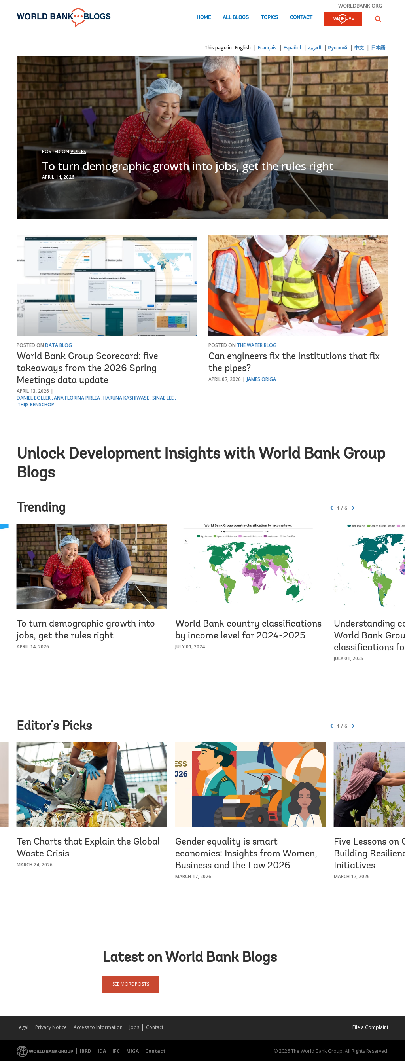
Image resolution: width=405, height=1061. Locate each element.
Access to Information (98, 1027)
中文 (359, 47)
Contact (301, 17)
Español (292, 47)
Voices (78, 151)
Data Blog (58, 345)
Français (267, 47)
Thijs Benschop (35, 404)
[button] (378, 18)
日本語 (378, 47)
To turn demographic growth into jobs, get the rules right (187, 165)
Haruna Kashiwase (126, 397)
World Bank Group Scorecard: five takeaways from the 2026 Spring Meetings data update (87, 368)
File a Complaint (370, 1027)
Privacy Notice (51, 1027)
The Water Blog (256, 345)
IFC (116, 1051)
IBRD (85, 1051)
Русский (338, 47)
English (243, 47)
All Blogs (236, 17)
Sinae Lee (163, 397)
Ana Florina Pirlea (77, 397)
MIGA (132, 1051)
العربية (314, 47)
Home (204, 17)
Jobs (134, 1027)
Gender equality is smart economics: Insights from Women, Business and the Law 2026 (246, 854)
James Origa (261, 379)
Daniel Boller (34, 397)
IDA (102, 1051)
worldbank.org (360, 5)
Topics (269, 17)
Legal (22, 1027)
